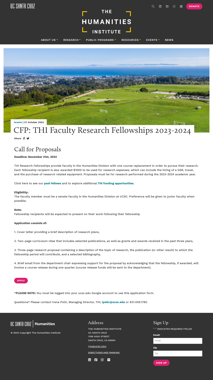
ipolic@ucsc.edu (113, 302)
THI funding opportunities (116, 183)
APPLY (21, 280)
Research (71, 40)
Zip (155, 347)
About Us (48, 40)
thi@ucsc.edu (97, 346)
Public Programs (100, 40)
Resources (130, 40)
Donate (194, 6)
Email (157, 335)
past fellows (52, 183)
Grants (18, 122)
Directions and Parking (104, 352)
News (169, 40)
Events (151, 40)
